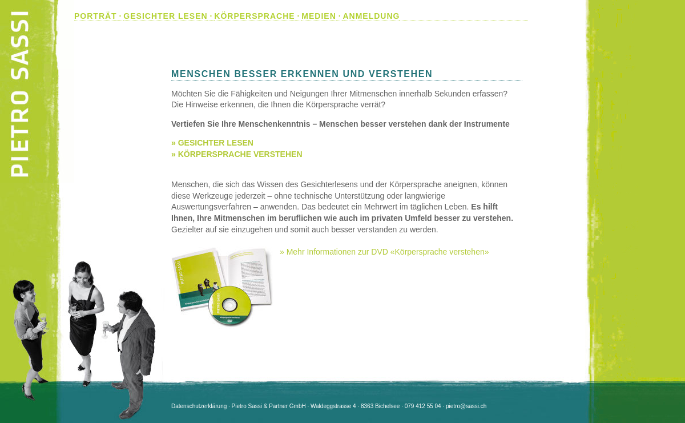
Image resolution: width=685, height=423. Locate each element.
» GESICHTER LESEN (212, 142)
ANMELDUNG (371, 16)
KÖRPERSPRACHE (254, 16)
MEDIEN (318, 16)
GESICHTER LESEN (165, 16)
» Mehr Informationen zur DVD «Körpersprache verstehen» (384, 251)
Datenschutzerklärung (199, 406)
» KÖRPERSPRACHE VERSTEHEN (237, 154)
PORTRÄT (95, 16)
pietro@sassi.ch (466, 406)
